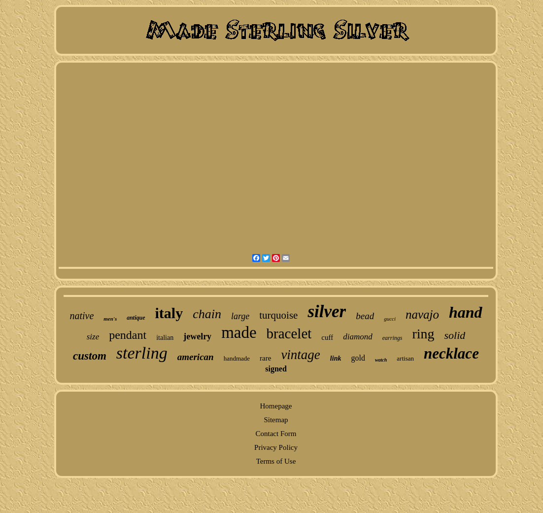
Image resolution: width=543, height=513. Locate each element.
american (195, 357)
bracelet (289, 333)
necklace (451, 353)
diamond (358, 336)
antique (136, 317)
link (335, 358)
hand (465, 312)
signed (276, 369)
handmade (237, 358)
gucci (390, 319)
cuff (327, 337)
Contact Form (276, 434)
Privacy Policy (276, 447)
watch (381, 360)
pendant (127, 335)
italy (169, 313)
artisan (405, 358)
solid (455, 335)
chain (207, 314)
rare (265, 358)
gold (358, 358)
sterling (142, 353)
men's (110, 319)
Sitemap (276, 420)
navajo (422, 314)
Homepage (276, 406)
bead (365, 316)
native (81, 315)
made (238, 332)
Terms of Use (276, 461)
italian (164, 337)
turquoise (278, 315)
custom (89, 356)
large (240, 316)
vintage (300, 354)
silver (326, 311)
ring (423, 333)
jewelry (197, 336)
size (93, 336)
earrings (392, 337)
